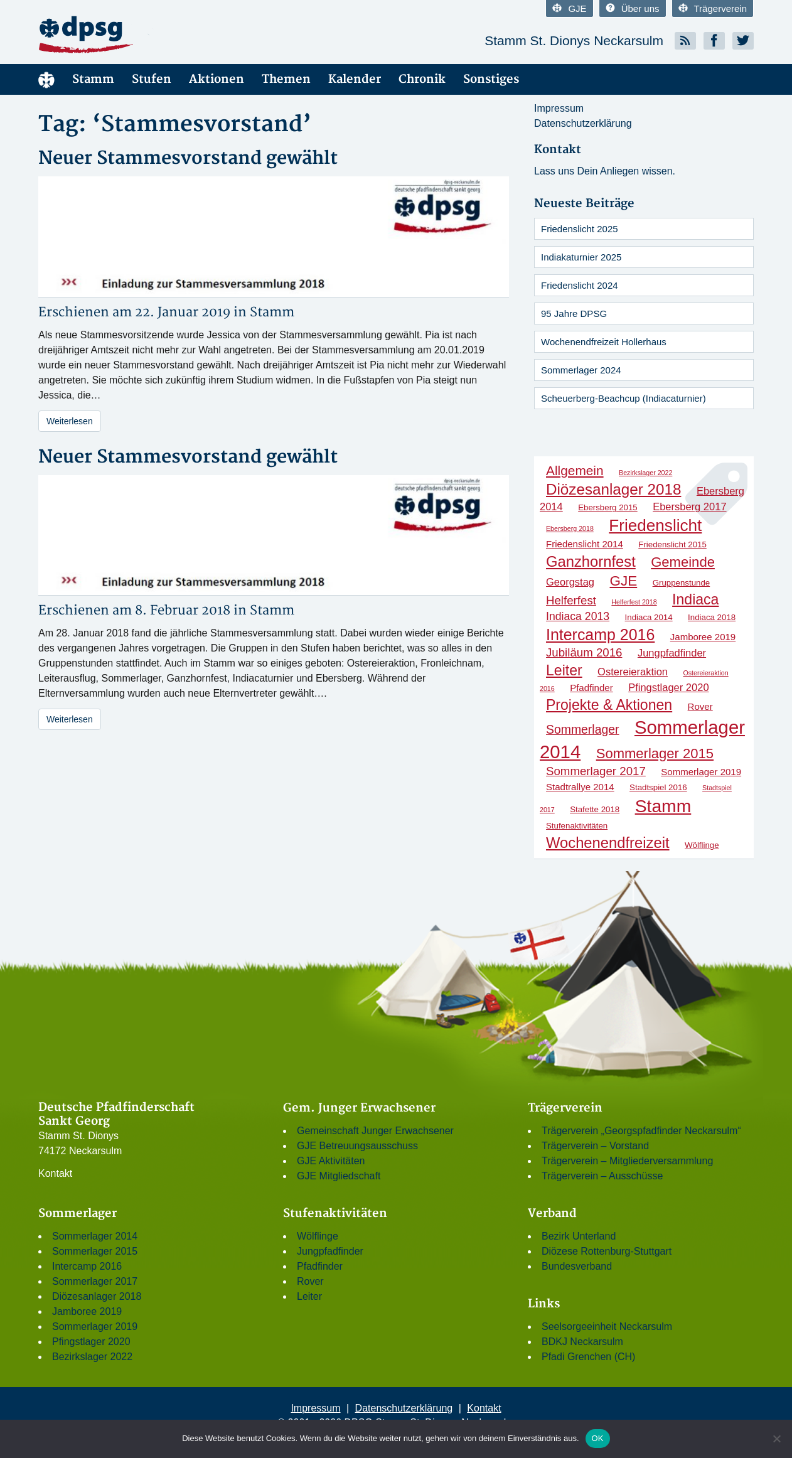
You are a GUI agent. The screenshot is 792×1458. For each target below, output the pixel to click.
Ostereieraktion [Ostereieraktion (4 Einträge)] (632, 671)
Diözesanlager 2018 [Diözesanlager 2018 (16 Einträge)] (613, 489)
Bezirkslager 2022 (92, 1356)
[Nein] (776, 1438)
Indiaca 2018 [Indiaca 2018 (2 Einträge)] (712, 617)
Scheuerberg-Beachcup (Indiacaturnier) (623, 398)
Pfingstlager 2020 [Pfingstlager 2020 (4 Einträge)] (668, 687)
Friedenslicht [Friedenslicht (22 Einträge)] (655, 525)
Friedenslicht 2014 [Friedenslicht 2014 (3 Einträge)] (584, 544)
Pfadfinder (320, 1266)
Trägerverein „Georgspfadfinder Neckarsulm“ (641, 1130)
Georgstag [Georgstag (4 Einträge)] (570, 581)
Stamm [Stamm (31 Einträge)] (663, 806)
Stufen (151, 79)
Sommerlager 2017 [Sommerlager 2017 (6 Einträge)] (596, 771)
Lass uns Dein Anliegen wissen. (604, 171)
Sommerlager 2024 (581, 370)
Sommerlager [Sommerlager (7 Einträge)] (582, 729)
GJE (569, 8)
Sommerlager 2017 (94, 1281)
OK (598, 1438)
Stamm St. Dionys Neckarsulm (573, 40)
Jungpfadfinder (330, 1251)
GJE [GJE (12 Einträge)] (624, 581)
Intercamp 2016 (87, 1266)
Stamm (93, 79)
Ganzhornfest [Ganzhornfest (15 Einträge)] (591, 561)
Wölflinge (317, 1236)
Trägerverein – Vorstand (595, 1145)
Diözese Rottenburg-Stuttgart (607, 1251)
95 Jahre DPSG (574, 313)
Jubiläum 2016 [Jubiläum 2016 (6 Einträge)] (584, 652)
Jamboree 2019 (87, 1311)
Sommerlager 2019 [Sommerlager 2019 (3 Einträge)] (701, 771)
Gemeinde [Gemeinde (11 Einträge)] (683, 562)
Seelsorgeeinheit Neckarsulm (607, 1326)
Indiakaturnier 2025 (581, 257)
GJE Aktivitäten (331, 1160)
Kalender (354, 79)
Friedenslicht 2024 (579, 285)
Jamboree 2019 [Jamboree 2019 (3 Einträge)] (703, 636)
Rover (310, 1281)
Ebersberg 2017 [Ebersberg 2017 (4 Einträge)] (689, 506)
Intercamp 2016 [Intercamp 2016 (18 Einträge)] (600, 634)
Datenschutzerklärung (583, 123)
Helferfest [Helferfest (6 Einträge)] (571, 600)
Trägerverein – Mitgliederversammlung (627, 1160)
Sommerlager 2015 (94, 1251)
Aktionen (216, 79)
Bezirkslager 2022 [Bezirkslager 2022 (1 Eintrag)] (645, 472)
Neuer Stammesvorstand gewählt (188, 158)
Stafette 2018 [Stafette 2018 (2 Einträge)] (594, 809)
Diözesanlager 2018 (96, 1296)
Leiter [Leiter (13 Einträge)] (564, 670)
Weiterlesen (69, 421)
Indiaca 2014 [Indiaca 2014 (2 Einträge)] (649, 617)
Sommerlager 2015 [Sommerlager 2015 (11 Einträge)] (655, 753)
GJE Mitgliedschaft (338, 1176)
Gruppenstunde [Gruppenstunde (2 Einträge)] (681, 582)
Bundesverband (577, 1266)
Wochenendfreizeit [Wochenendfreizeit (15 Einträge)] (608, 842)
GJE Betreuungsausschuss (357, 1145)
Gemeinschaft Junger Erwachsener (375, 1130)
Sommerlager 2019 (94, 1326)
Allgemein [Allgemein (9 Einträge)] (575, 470)
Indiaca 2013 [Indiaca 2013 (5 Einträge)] (577, 616)
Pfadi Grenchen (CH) (588, 1356)
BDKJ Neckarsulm (582, 1341)
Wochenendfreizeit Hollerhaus (603, 341)
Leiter (309, 1296)
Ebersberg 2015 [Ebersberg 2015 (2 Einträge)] (608, 507)
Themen (286, 79)
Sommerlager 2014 (94, 1236)
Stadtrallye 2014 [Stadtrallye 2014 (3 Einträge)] (580, 786)
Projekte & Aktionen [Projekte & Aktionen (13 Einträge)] (609, 705)
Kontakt (55, 1173)
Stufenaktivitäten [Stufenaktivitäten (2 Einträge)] (576, 825)
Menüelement (46, 79)
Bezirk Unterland (579, 1236)
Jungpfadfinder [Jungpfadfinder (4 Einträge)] (672, 652)
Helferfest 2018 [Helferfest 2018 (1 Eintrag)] (633, 602)
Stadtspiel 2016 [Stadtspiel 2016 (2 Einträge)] (658, 787)
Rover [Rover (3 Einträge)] (700, 706)
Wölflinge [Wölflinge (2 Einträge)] (702, 845)
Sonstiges (491, 79)
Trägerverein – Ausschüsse (602, 1176)
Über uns (633, 8)
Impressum (559, 108)
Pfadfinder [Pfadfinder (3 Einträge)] (591, 687)
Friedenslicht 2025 (579, 228)
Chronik (422, 79)
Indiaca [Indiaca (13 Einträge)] (695, 599)
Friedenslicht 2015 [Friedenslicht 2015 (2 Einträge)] (672, 544)
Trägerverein (712, 8)
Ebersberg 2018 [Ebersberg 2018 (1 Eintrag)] (570, 528)
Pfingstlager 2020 (91, 1341)
